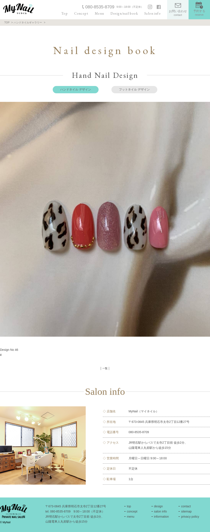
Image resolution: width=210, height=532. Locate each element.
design (158, 506)
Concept (81, 13)
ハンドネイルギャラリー (28, 22)
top (129, 506)
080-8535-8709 (99, 7)
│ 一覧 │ (105, 368)
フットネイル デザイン (134, 89)
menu (130, 516)
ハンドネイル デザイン (75, 89)
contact (186, 506)
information (161, 516)
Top (64, 13)
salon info (160, 511)
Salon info (152, 13)
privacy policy (190, 516)
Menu (99, 13)
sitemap (186, 511)
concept (132, 511)
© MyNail (5, 522)
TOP (6, 22)
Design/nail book (124, 13)
